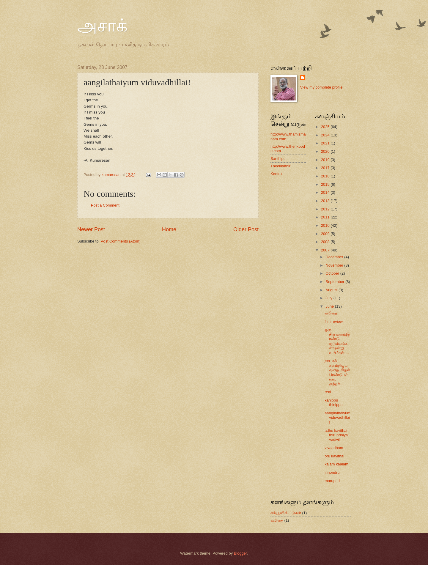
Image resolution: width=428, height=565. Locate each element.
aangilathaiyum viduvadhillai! (337, 417)
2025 (326, 127)
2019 (326, 160)
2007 (326, 250)
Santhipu (278, 158)
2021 (326, 143)
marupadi (333, 481)
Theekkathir (280, 166)
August (332, 290)
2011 (326, 217)
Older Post (246, 229)
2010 (326, 225)
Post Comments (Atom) (121, 241)
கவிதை (331, 313)
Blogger (240, 553)
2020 (326, 151)
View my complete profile (321, 87)
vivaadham (334, 448)
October (332, 273)
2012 (326, 209)
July (329, 298)
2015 (326, 184)
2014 (326, 192)
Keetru (276, 173)
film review (334, 321)
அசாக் (102, 25)
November (334, 265)
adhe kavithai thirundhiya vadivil (336, 435)
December (334, 257)
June (330, 306)
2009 (326, 234)
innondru (332, 472)
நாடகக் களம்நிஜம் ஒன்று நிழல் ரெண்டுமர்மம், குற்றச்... (337, 372)
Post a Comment (105, 205)
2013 (326, 201)
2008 (326, 242)
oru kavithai (334, 456)
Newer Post (91, 229)
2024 (326, 135)
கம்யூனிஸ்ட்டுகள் (285, 513)
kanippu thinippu (333, 402)
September (335, 281)
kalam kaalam (336, 464)
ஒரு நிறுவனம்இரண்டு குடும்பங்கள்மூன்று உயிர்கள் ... (337, 341)
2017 (326, 168)
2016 (326, 176)
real (328, 392)
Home (169, 229)
